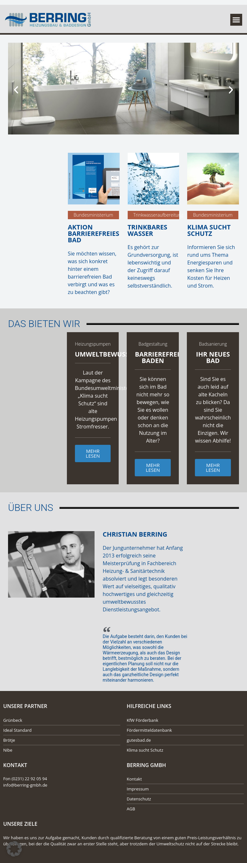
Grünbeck (12, 720)
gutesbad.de (139, 740)
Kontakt (134, 779)
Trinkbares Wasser (148, 230)
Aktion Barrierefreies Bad (93, 233)
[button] (236, 20)
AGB (131, 809)
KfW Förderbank (142, 720)
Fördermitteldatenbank (149, 730)
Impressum (138, 789)
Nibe (7, 750)
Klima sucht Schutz (209, 230)
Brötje (9, 740)
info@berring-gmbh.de (25, 785)
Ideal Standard (17, 730)
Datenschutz (139, 799)
